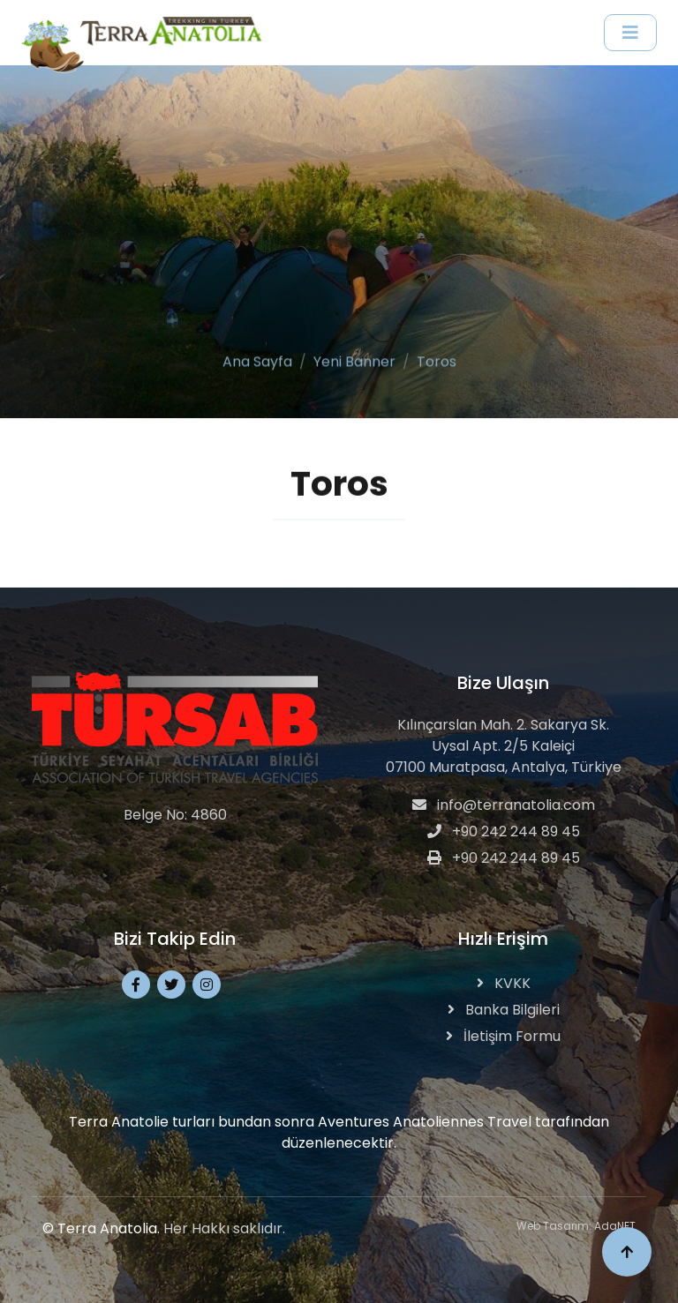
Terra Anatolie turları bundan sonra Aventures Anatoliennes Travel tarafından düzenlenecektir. (339, 1132)
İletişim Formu (503, 1036)
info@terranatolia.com (503, 805)
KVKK (504, 983)
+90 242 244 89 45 (503, 831)
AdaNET (615, 1225)
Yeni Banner (354, 359)
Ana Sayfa (257, 359)
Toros (436, 359)
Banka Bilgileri (504, 1010)
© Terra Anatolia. (101, 1228)
